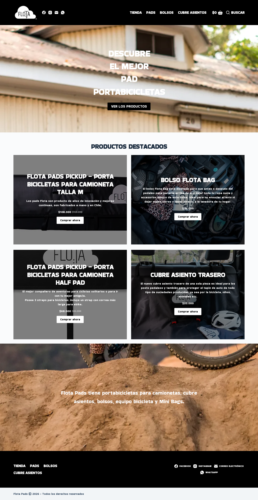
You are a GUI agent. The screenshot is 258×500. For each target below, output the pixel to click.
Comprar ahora (70, 220)
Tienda (136, 12)
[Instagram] (50, 12)
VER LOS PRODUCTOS (129, 106)
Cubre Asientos (192, 12)
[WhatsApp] (62, 12)
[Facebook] (44, 12)
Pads (150, 12)
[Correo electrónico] (56, 12)
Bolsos (166, 12)
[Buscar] (235, 13)
